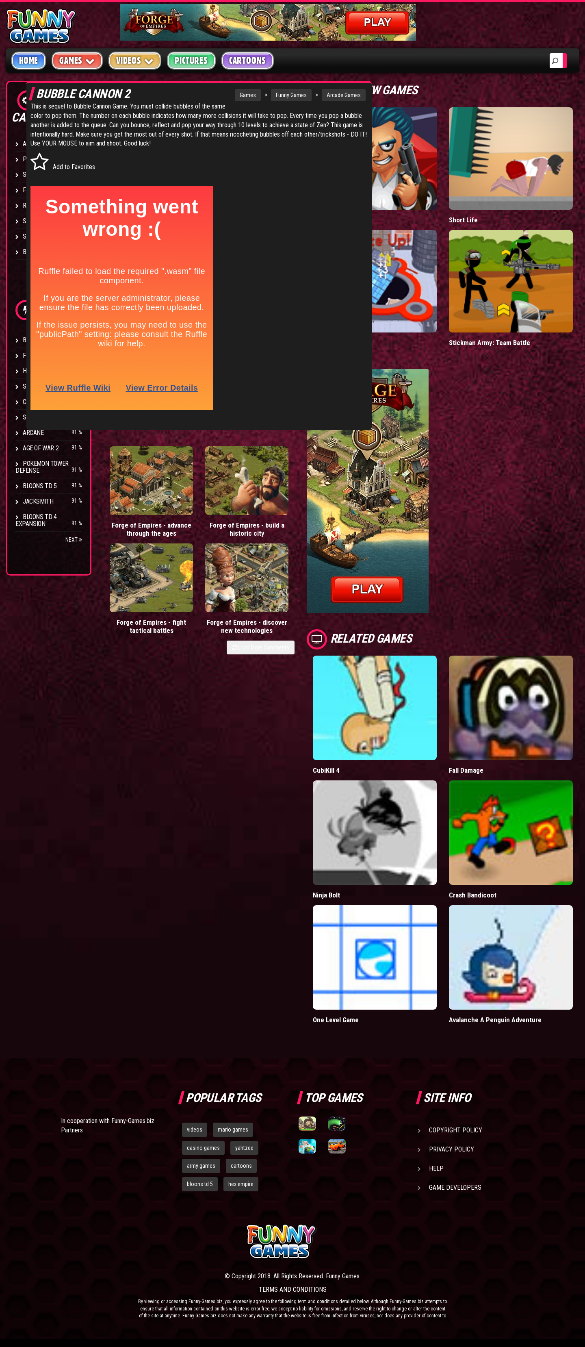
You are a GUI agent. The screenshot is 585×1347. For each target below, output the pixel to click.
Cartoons (247, 60)
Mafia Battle (330, 219)
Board (32, 252)
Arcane (33, 433)
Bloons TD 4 (40, 340)
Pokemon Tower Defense (42, 467)
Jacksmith (38, 501)
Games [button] (77, 60)
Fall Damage (466, 770)
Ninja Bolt (327, 895)
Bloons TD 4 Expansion (36, 520)
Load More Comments (260, 579)
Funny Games (214, 95)
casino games (203, 1148)
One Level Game (336, 1019)
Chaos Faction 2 (46, 402)
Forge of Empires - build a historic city (175, 542)
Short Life (463, 219)
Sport (31, 221)
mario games (233, 1129)
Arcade (33, 144)
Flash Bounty (43, 355)
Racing (32, 205)
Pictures (191, 60)
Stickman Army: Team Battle (490, 342)
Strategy (36, 236)
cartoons (241, 1165)
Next (73, 540)
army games (201, 1165)
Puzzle (33, 159)
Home (28, 60)
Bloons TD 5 (40, 486)
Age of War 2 (40, 448)
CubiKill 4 (326, 770)
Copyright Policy (455, 1130)
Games (170, 95)
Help (436, 1168)
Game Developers (455, 1187)
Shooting (36, 174)
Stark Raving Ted (47, 417)
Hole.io (323, 342)
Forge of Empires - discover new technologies (272, 546)
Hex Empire (38, 371)
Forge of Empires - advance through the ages (127, 546)
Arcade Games (266, 95)
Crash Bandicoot (473, 895)
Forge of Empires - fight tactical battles (223, 546)
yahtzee (244, 1148)
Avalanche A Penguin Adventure (495, 1019)
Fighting (35, 190)
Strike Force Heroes (52, 386)
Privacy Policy (451, 1149)
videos (194, 1129)
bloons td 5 (200, 1184)
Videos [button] (135, 60)
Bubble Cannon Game (177, 122)
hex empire (241, 1184)
